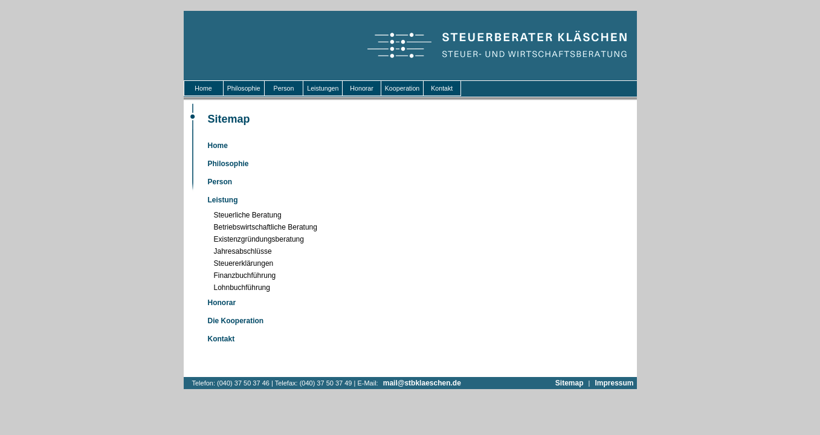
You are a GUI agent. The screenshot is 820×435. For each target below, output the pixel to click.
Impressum (614, 383)
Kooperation (402, 88)
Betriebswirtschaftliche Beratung (265, 227)
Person (284, 88)
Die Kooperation (236, 321)
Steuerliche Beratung (248, 215)
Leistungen (322, 88)
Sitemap (569, 383)
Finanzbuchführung (245, 275)
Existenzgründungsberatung (259, 239)
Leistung (223, 200)
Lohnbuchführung (242, 287)
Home (203, 88)
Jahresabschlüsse (243, 251)
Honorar (361, 88)
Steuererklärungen (244, 263)
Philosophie (243, 88)
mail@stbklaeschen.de (422, 383)
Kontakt (441, 88)
